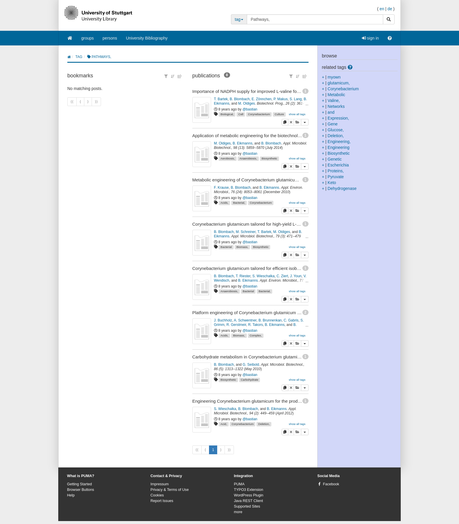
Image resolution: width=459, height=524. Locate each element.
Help (71, 495)
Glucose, (336, 129)
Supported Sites (247, 506)
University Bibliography (146, 38)
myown (334, 77)
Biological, (227, 114)
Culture (279, 114)
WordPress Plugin (248, 495)
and (331, 112)
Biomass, (243, 247)
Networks (336, 106)
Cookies (157, 495)
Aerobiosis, (227, 158)
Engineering (339, 147)
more (238, 512)
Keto (332, 182)
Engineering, (339, 141)
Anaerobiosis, (248, 158)
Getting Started (79, 484)
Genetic (335, 159)
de (390, 8)
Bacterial (226, 247)
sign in (370, 38)
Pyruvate (336, 176)
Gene (333, 124)
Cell (240, 114)
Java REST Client (248, 501)
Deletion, (264, 424)
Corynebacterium (259, 114)
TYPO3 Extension (248, 490)
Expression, (338, 118)
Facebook (331, 484)
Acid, (223, 424)
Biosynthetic (269, 158)
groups (87, 38)
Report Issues (161, 501)
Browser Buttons (80, 490)
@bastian (249, 109)
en (382, 8)
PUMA (239, 484)
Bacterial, (239, 202)
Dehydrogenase (342, 188)
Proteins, (336, 171)
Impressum (159, 484)
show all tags (297, 114)
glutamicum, (339, 83)
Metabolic (336, 94)
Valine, (334, 100)
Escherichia (338, 165)
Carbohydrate (249, 379)
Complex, (256, 335)
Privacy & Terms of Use (169, 490)
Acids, (224, 202)
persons (109, 38)
